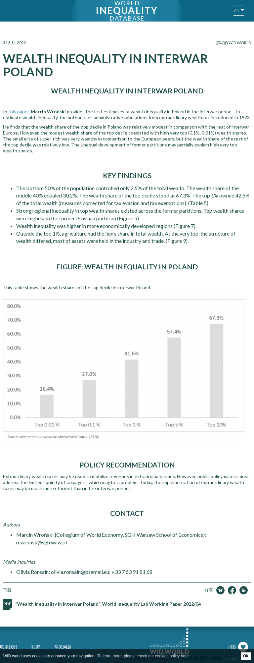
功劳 (35, 646)
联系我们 (8, 646)
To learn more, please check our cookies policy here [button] (143, 656)
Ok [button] (245, 656)
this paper (18, 111)
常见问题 (62, 646)
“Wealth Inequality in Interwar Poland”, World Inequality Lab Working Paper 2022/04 (108, 604)
